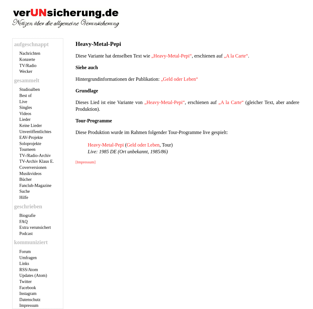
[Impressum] (85, 162)
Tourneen (27, 149)
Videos (25, 113)
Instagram (27, 293)
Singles (25, 107)
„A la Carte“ (236, 55)
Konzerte (27, 59)
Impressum (28, 305)
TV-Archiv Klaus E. (36, 161)
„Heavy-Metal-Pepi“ (171, 55)
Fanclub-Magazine (35, 185)
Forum (25, 251)
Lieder (25, 119)
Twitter (25, 281)
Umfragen (28, 257)
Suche (24, 191)
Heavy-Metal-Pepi (106, 144)
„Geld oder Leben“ (179, 79)
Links (24, 263)
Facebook (27, 287)
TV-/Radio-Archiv (35, 155)
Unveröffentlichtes (35, 131)
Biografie (27, 215)
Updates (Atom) (33, 275)
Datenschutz (29, 299)
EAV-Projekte (31, 137)
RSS (23, 269)
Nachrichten (29, 53)
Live (23, 101)
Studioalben (29, 89)
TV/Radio (27, 65)
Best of (25, 95)
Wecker (25, 71)
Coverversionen (32, 167)
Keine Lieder (30, 125)
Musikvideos (30, 173)
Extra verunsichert (35, 227)
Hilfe (23, 197)
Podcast (26, 233)
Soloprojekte (30, 143)
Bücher (25, 179)
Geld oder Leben (143, 144)
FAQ (23, 221)
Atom (33, 269)
